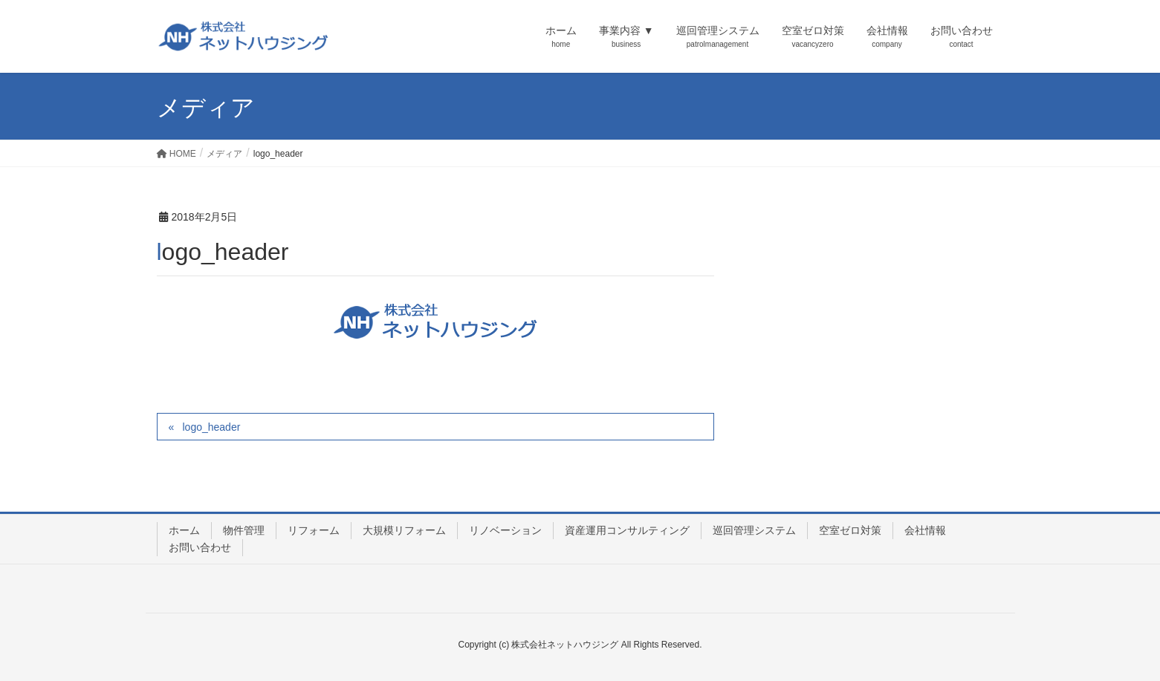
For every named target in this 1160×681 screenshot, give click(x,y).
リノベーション (505, 530)
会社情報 (925, 530)
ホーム (184, 530)
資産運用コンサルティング (627, 530)
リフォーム (314, 530)
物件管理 (244, 530)
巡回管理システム (754, 530)
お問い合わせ (200, 547)
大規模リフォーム (404, 530)
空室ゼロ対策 (850, 530)
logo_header (211, 427)
